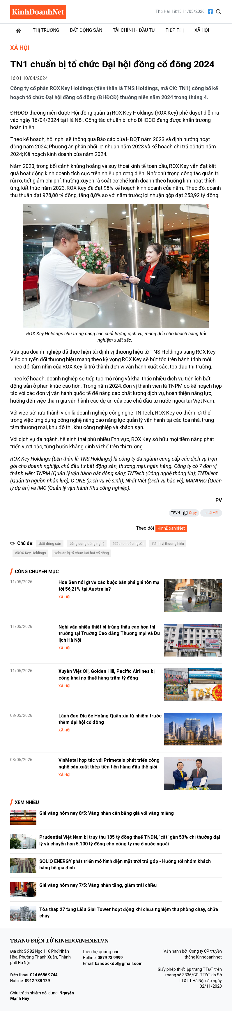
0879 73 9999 (110, 957)
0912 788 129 (37, 980)
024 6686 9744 (43, 975)
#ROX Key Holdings (30, 553)
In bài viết (211, 513)
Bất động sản (86, 30)
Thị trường (46, 30)
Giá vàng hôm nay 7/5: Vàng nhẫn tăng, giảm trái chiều (98, 885)
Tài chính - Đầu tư (134, 30)
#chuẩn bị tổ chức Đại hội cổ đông (81, 553)
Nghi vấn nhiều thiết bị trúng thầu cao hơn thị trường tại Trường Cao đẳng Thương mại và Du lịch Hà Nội (109, 633)
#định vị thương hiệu (168, 544)
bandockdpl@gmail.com (119, 963)
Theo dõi (145, 528)
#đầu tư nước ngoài (128, 544)
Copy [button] (190, 513)
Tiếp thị (175, 30)
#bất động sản (49, 544)
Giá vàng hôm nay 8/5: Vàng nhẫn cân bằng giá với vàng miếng (106, 813)
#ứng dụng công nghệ (86, 544)
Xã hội (201, 30)
